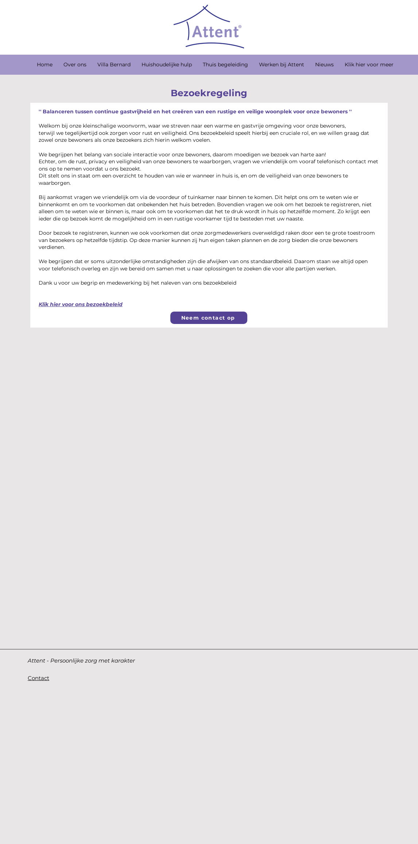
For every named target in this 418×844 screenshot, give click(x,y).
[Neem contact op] (208, 318)
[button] (114, 64)
